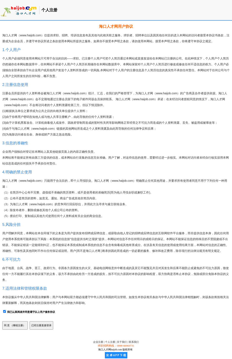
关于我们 (122, 342)
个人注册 (110, 342)
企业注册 (98, 342)
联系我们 (134, 342)
